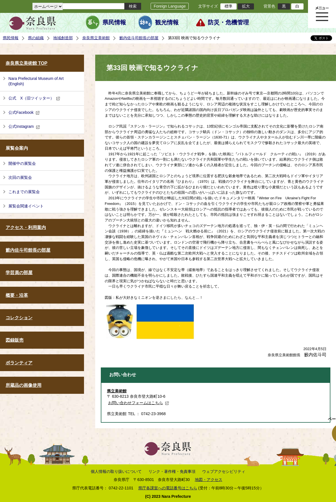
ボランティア (19, 362)
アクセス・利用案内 (26, 227)
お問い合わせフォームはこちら (138, 403)
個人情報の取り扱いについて (116, 471)
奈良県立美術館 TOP (26, 63)
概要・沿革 (17, 295)
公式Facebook (24, 112)
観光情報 (167, 22)
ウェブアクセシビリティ (223, 471)
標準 (228, 6)
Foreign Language (170, 6)
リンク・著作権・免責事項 (171, 471)
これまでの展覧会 (24, 191)
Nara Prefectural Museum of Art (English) (36, 81)
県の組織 (36, 38)
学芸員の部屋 (19, 272)
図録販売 (15, 340)
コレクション (19, 317)
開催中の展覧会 (22, 163)
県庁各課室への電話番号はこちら (167, 488)
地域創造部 (63, 38)
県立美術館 (117, 391)
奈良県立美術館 (96, 38)
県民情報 (114, 22)
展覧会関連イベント (26, 206)
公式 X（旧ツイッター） (34, 98)
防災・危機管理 (228, 22)
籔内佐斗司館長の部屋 (138, 38)
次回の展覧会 (20, 177)
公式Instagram (24, 126)
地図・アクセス (208, 479)
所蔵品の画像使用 (23, 385)
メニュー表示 (322, 14)
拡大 (246, 6)
